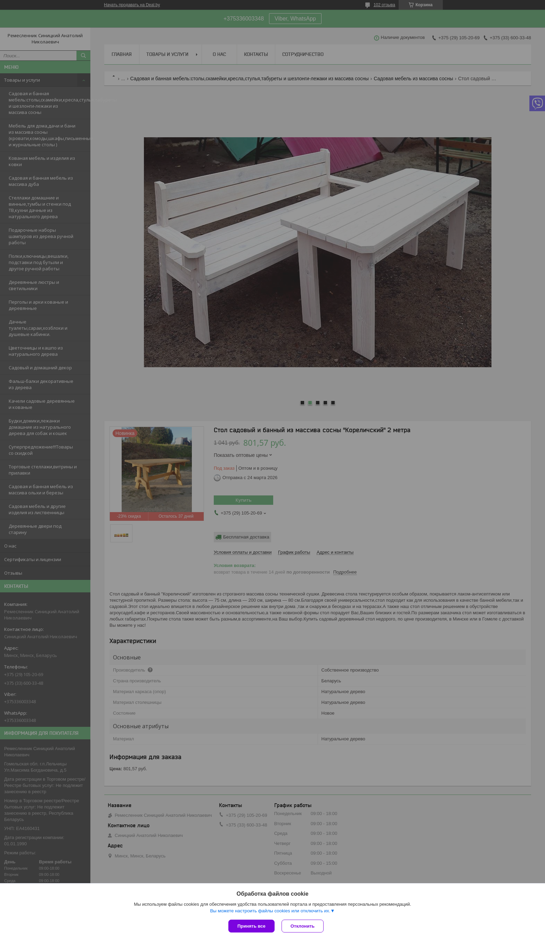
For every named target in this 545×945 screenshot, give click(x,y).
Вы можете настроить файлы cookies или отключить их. (270, 910)
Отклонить (303, 926)
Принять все (251, 926)
